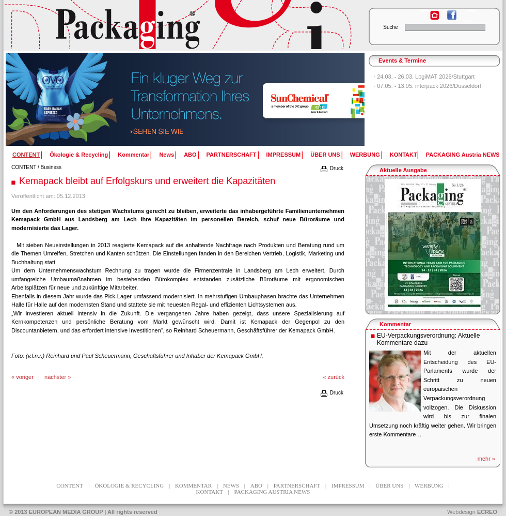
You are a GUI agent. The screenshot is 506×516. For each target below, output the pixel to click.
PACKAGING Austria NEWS (463, 154)
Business (51, 167)
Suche (390, 27)
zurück (336, 377)
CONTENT (23, 167)
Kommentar (133, 154)
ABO (190, 154)
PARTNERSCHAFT (232, 154)
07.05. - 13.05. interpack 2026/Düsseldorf (429, 86)
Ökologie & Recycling (79, 154)
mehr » (486, 459)
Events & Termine (402, 60)
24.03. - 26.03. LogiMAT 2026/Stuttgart (426, 76)
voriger (25, 377)
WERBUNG (365, 154)
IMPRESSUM (283, 154)
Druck (331, 168)
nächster (55, 377)
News (166, 154)
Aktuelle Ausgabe (403, 170)
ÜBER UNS (325, 154)
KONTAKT (403, 154)
